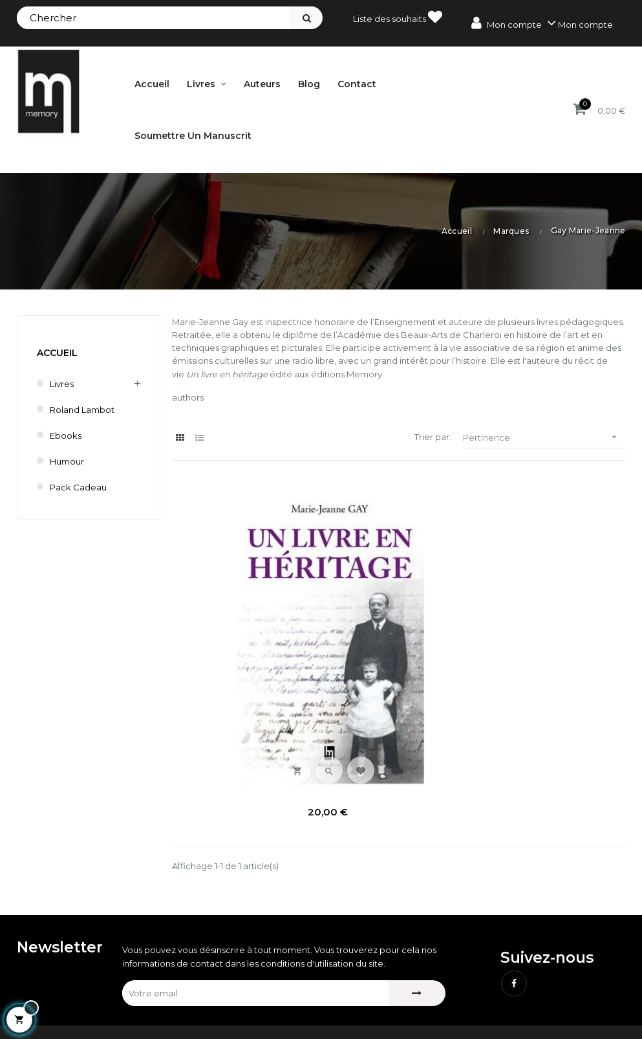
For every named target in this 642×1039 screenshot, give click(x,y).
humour (67, 461)
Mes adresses (258, 999)
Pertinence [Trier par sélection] (544, 437)
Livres (62, 384)
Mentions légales (545, 955)
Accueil (57, 353)
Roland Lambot (82, 409)
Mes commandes (266, 955)
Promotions (409, 955)
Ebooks (65, 435)
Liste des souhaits (397, 17)
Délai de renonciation (555, 999)
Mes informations (266, 1021)
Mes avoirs (252, 977)
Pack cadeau (78, 487)
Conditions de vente (552, 977)
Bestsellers (408, 999)
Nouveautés (410, 977)
